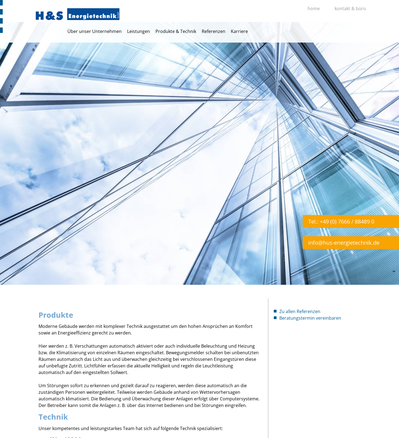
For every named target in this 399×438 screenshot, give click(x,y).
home (314, 8)
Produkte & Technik (175, 31)
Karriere (239, 31)
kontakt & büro (350, 8)
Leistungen (138, 31)
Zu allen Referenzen (299, 311)
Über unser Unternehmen (94, 31)
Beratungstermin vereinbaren (310, 318)
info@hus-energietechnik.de (343, 242)
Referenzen (213, 31)
